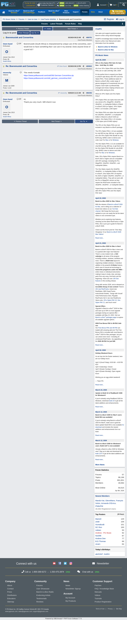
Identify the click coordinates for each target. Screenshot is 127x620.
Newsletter (103, 563)
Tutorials (98, 598)
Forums (21, 19)
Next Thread (73, 29)
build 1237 (98, 453)
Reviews (39, 602)
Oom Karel (62, 66)
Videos (97, 595)
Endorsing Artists (43, 595)
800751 (89, 37)
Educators (11, 598)
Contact (10, 589)
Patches (98, 585)
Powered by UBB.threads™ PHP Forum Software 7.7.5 (63, 619)
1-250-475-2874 (81, 3)
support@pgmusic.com (40, 611)
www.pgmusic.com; (11, 611)
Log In (120, 19)
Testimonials (41, 598)
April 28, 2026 (100, 60)
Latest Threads (56, 24)
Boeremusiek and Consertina (19, 37)
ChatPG (98, 29)
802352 (89, 93)
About (9, 585)
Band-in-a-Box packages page (105, 317)
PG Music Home (9, 19)
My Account (70, 598)
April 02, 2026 (100, 350)
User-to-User (32, 19)
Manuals (98, 592)
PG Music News (101, 55)
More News (100, 465)
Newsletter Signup (73, 589)
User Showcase (42, 589)
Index (47, 29)
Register (109, 19)
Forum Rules (70, 24)
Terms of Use (100, 609)
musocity (62, 93)
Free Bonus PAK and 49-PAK (108, 328)
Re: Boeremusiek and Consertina (21, 66)
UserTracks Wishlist (48, 19)
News (67, 585)
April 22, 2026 (100, 198)
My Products (70, 601)
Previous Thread (22, 29)
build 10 (111, 401)
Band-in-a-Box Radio (45, 592)
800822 (89, 66)
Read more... (99, 238)
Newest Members (102, 496)
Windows (116, 140)
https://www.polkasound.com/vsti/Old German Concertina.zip (49, 75)
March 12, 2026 (101, 412)
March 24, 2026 (101, 390)
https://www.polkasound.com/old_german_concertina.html (47, 78)
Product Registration (103, 602)
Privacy (110, 609)
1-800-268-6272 (69, 3)
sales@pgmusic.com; (25, 611)
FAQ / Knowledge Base (104, 589)
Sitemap (10, 602)
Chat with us (87, 572)
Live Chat (68, 5)
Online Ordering (84, 5)
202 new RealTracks (102, 289)
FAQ (80, 24)
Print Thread (23, 33)
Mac (106, 140)
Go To (35, 33)
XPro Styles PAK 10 (110, 300)
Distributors (12, 595)
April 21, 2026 (100, 243)
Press (9, 592)
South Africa (7, 61)
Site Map (119, 609)
